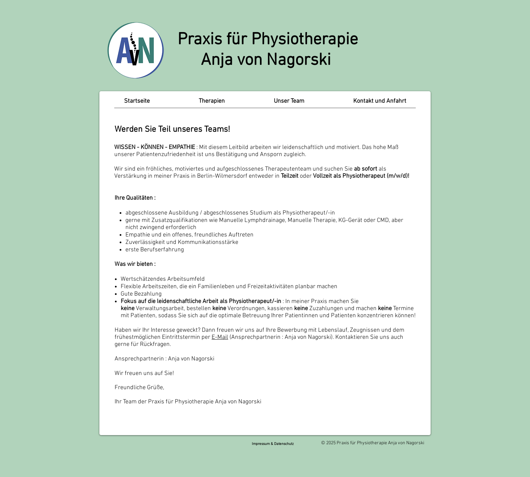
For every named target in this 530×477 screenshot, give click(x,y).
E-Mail (220, 337)
